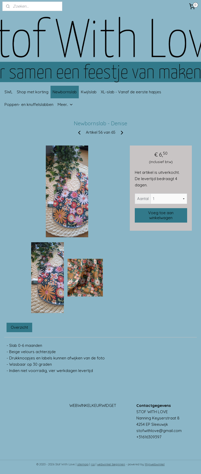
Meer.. (65, 104)
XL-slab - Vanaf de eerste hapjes (131, 91)
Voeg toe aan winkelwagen (161, 215)
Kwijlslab (89, 91)
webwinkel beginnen (111, 464)
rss (93, 464)
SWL (8, 91)
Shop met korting (32, 91)
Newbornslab (65, 91)
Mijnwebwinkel (155, 464)
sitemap (82, 464)
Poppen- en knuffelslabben (28, 104)
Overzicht (19, 327)
